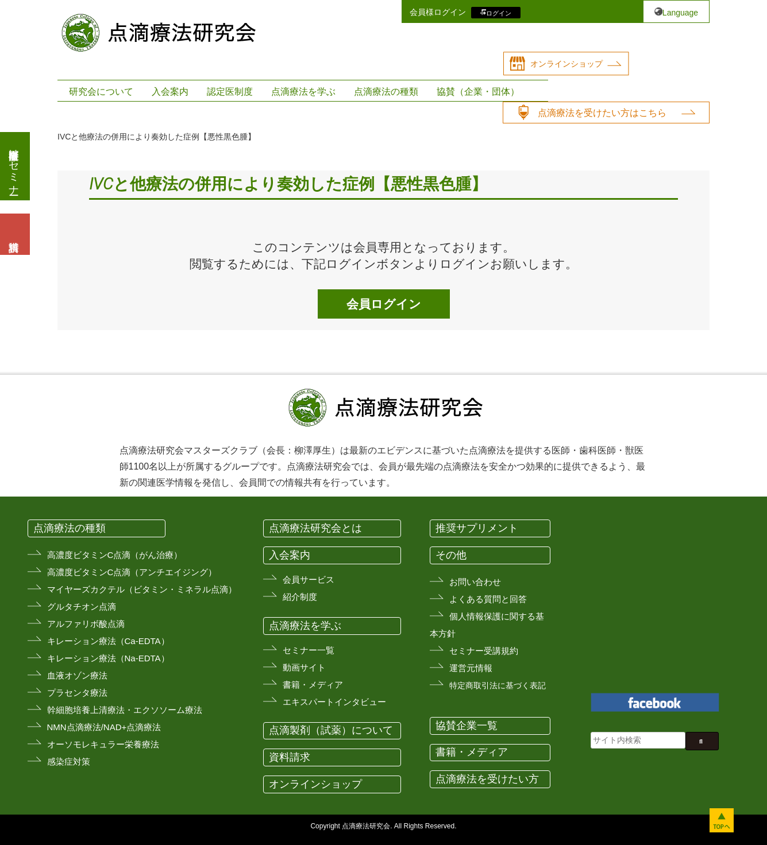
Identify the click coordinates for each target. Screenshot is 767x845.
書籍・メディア (313, 684)
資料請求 (289, 757)
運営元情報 (470, 668)
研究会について (101, 91)
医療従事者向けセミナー (14, 166)
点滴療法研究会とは (315, 528)
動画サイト (304, 667)
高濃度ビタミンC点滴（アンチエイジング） (132, 572)
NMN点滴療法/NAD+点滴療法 (104, 727)
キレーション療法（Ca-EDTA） (108, 641)
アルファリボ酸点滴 (86, 624)
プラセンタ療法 (77, 692)
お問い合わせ (475, 582)
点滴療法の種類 (386, 91)
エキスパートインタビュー (334, 702)
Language (680, 12)
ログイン (498, 12)
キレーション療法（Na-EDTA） (108, 658)
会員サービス (308, 579)
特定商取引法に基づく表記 (497, 685)
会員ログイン (383, 304)
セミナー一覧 (308, 650)
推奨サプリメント (476, 528)
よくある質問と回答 (488, 599)
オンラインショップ (566, 63)
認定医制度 (230, 91)
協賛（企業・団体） (478, 91)
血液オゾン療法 (77, 675)
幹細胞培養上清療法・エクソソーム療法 (124, 710)
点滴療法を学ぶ (303, 91)
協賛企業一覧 (466, 725)
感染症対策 (68, 761)
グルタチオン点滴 (81, 606)
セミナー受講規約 (483, 651)
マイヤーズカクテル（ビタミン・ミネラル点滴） (142, 589)
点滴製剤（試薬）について (331, 730)
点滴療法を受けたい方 (487, 779)
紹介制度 (300, 597)
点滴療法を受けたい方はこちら (602, 113)
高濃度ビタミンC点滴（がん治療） (115, 555)
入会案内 (170, 91)
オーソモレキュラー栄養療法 (103, 744)
